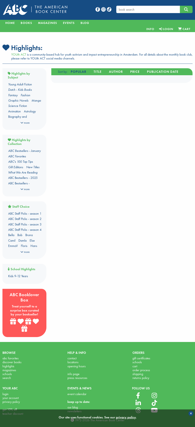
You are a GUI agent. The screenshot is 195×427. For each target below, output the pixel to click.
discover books (11, 362)
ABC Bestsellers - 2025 (23, 178)
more (25, 122)
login (5, 394)
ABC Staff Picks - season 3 (24, 224)
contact (71, 358)
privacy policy (11, 402)
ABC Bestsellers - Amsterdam (19, 185)
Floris (24, 246)
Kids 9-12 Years (18, 276)
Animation (14, 111)
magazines (9, 370)
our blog (72, 407)
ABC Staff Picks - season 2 (24, 219)
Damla (22, 240)
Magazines (47, 23)
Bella (11, 235)
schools (7, 374)
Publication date (162, 71)
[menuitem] (150, 29)
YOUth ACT (18, 54)
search (6, 378)
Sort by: (62, 71)
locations (72, 362)
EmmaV (13, 246)
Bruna (29, 235)
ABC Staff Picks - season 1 (24, 213)
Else (32, 240)
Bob (19, 235)
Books (26, 23)
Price (135, 71)
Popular (78, 71)
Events (69, 23)
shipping (137, 374)
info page (73, 374)
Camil (11, 240)
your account (10, 398)
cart (134, 366)
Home (10, 23)
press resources (77, 378)
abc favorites (10, 358)
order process (141, 370)
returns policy (140, 378)
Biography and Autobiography (17, 118)
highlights (8, 366)
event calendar (76, 394)
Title (98, 71)
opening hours (76, 366)
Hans (33, 246)
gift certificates (141, 358)
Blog (85, 23)
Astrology (30, 111)
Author (116, 71)
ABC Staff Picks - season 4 (24, 230)
